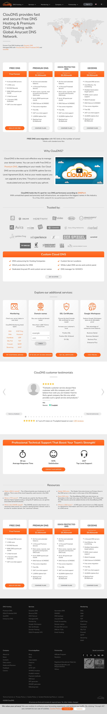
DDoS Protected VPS (35, 632)
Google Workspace (35, 624)
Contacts (5, 660)
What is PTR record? (11, 498)
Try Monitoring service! (14, 355)
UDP (19, 338)
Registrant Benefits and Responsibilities (62, 665)
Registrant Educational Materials (65, 662)
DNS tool (32, 679)
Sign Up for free (15, 128)
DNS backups (58, 616)
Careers (5, 671)
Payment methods (35, 676)
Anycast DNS (20, 47)
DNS (9, 331)
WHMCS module (34, 671)
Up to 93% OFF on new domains (40, 355)
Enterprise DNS (8, 619)
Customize (80, 709)
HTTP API (32, 668)
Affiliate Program (60, 654)
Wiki (30, 657)
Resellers (57, 657)
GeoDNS (5, 49)
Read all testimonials (92, 414)
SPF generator (33, 681)
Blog (30, 654)
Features (31, 662)
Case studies (33, 660)
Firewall (10, 344)
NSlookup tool (33, 687)
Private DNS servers (61, 627)
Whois (56, 669)
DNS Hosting (17, 5)
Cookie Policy (31, 697)
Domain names (59, 624)
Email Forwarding (60, 621)
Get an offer (53, 277)
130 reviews (78, 421)
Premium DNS (10, 166)
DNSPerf (82, 193)
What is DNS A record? (11, 491)
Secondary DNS (59, 611)
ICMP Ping (19, 331)
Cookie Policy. (55, 708)
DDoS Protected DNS (32, 47)
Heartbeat (10, 338)
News (5, 657)
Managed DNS (33, 619)
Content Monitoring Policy (47, 697)
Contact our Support (53, 469)
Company (58, 5)
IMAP (19, 347)
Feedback (6, 668)
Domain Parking (34, 630)
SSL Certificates (34, 627)
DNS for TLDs (58, 630)
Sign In (88, 4)
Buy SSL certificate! (66, 355)
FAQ (30, 665)
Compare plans (40, 128)
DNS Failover (33, 616)
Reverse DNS (33, 613)
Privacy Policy (20, 697)
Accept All (67, 709)
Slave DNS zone (63, 496)
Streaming (10, 347)
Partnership (72, 5)
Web (9, 334)
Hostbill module (34, 673)
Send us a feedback (14, 414)
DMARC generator (35, 684)
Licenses (61, 697)
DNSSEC (57, 613)
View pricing (92, 355)
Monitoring (44, 5)
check (40, 343)
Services (31, 5)
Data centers (7, 662)
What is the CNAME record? (13, 505)
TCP (19, 341)
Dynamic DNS (28, 45)
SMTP (20, 344)
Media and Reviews (9, 665)
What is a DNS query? (65, 505)
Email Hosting (59, 632)
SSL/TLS (10, 341)
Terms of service (8, 697)
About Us (6, 654)
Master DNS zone (63, 491)
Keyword (20, 334)
